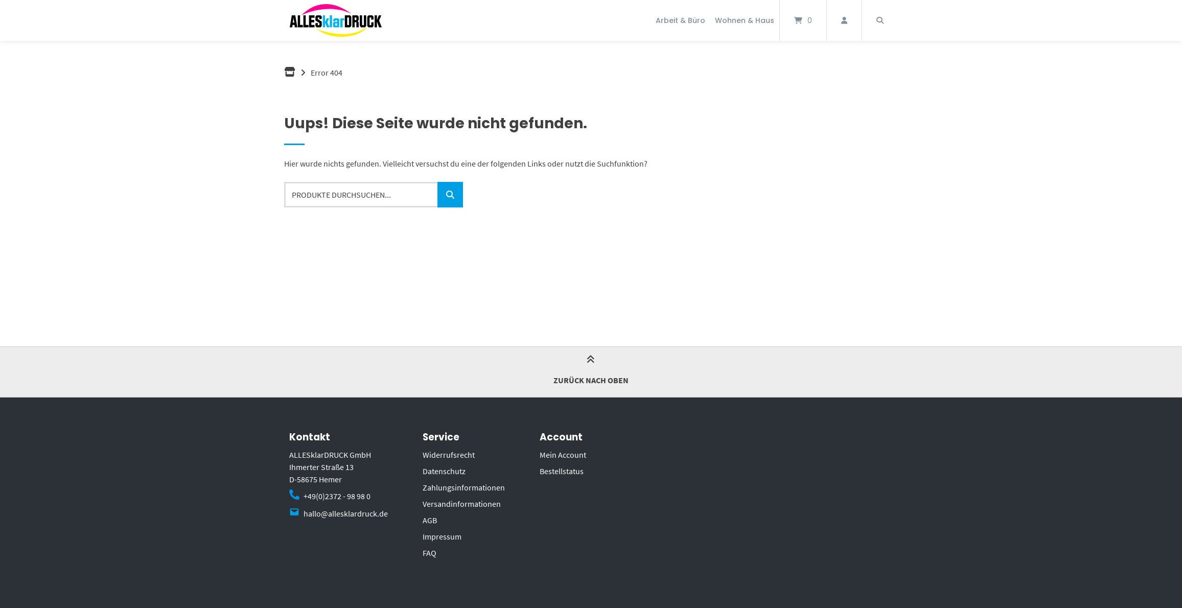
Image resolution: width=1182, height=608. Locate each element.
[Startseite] (336, 20)
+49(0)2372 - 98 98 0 (337, 496)
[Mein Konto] (844, 20)
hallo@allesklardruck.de (346, 513)
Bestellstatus (562, 471)
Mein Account (563, 455)
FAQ (429, 553)
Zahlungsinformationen (464, 487)
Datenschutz (444, 471)
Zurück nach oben (591, 371)
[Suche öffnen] (880, 20)
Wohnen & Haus (744, 20)
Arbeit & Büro (680, 20)
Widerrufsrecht (449, 455)
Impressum (442, 536)
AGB (430, 520)
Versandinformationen (462, 504)
